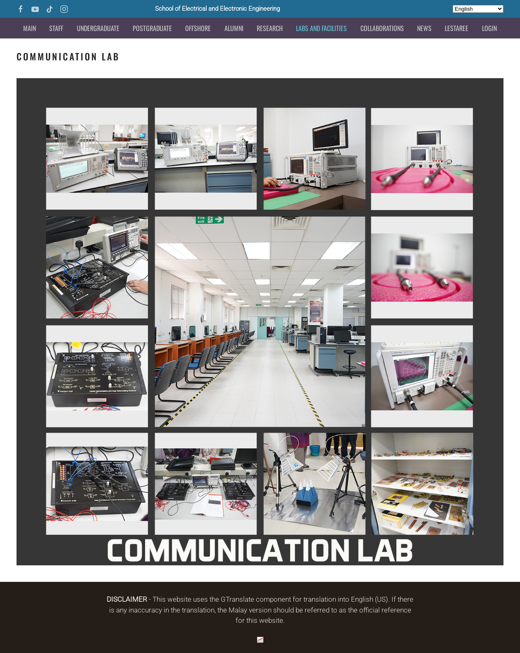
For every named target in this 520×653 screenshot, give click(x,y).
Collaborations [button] (382, 28)
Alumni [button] (233, 28)
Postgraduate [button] (152, 28)
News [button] (424, 28)
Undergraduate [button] (98, 28)
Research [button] (270, 28)
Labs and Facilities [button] (321, 28)
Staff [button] (56, 28)
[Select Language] (478, 9)
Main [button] (29, 28)
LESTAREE (456, 28)
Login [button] (489, 28)
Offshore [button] (198, 28)
